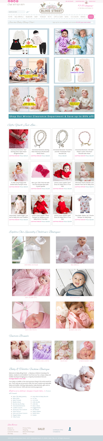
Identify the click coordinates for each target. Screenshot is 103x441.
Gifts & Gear (58, 17)
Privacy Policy (27, 428)
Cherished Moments (19, 406)
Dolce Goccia (17, 411)
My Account (69, 1)
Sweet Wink (36, 413)
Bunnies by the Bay (18, 404)
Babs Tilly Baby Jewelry (20, 396)
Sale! (91, 17)
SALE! (41, 429)
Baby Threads (17, 400)
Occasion (74, 17)
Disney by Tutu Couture (20, 409)
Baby (36, 17)
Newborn (29, 17)
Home (10, 17)
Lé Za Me (35, 400)
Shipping (25, 430)
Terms (25, 433)
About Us (10, 428)
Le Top (34, 398)
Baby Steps (16, 398)
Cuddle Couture (17, 408)
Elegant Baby (17, 415)
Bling (67, 17)
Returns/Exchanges (28, 432)
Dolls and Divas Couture (20, 413)
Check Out (92, 1)
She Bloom (35, 409)
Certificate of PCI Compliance (58, 431)
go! (28, 11)
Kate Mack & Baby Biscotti (40, 396)
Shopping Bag (80, 1)
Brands (83, 17)
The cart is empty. (87, 2)
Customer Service (13, 432)
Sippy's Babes (36, 411)
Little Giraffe (36, 402)
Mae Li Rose (36, 406)
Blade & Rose (17, 402)
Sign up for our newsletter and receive (51, 22)
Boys (50, 17)
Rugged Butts (36, 408)
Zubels (34, 415)
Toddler (43, 17)
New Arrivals (19, 17)
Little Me (35, 404)
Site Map (10, 433)
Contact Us (11, 430)
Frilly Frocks (16, 417)
